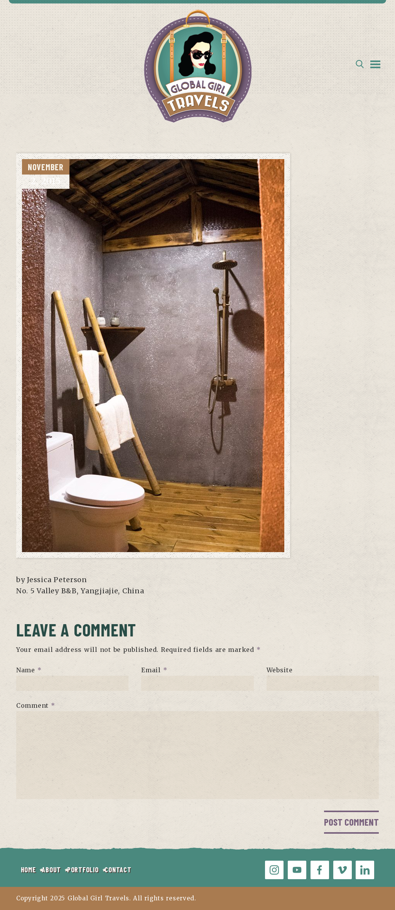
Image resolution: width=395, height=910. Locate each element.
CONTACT (118, 869)
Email (154, 670)
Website (280, 670)
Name (28, 670)
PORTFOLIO (82, 869)
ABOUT (51, 869)
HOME (28, 869)
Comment (35, 705)
